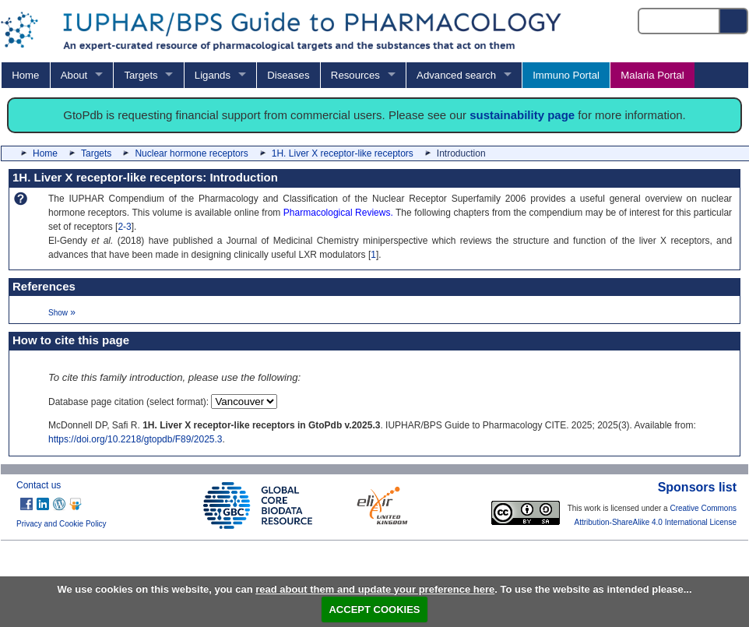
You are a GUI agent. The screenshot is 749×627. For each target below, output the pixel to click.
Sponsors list (697, 487)
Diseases (288, 75)
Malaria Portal (652, 75)
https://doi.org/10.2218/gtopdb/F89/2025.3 (135, 439)
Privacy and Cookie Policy (61, 524)
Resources (355, 75)
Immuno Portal (566, 75)
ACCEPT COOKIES (374, 609)
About (74, 75)
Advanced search (456, 75)
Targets (140, 75)
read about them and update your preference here (374, 589)
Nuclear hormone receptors (191, 153)
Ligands (212, 75)
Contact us (38, 485)
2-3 (124, 226)
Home (25, 75)
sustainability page (522, 115)
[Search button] (734, 21)
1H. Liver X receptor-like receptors (342, 153)
